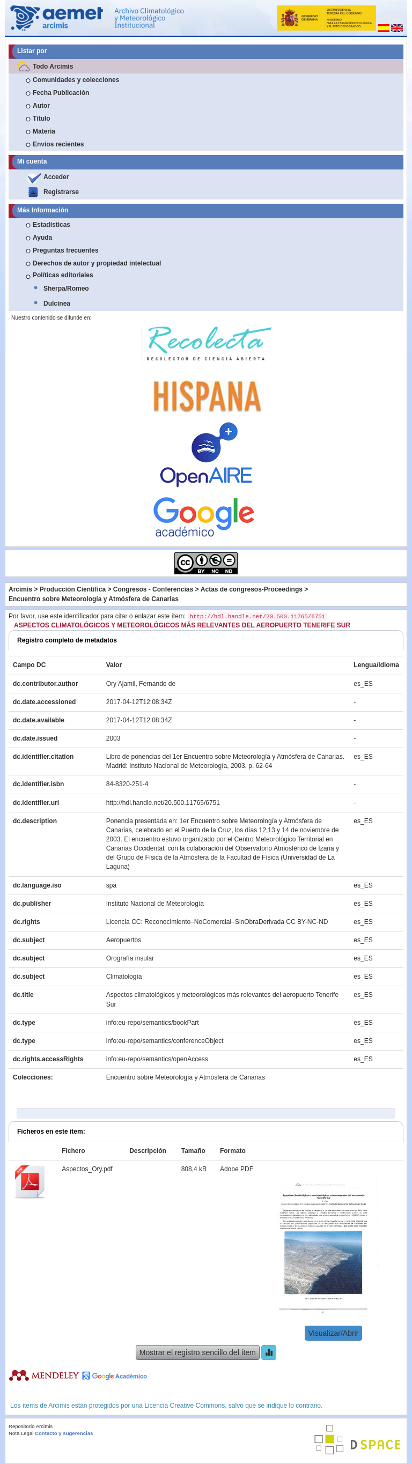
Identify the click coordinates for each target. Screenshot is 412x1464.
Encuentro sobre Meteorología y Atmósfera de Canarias (94, 599)
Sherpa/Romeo (66, 288)
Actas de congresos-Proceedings (252, 589)
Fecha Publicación (61, 93)
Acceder (56, 177)
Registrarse (61, 192)
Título (41, 118)
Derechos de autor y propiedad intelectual (97, 263)
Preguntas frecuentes (66, 250)
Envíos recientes (58, 144)
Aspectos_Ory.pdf (87, 1169)
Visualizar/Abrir (333, 1333)
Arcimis (20, 589)
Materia (44, 131)
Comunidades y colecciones (76, 80)
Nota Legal (21, 1433)
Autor (41, 105)
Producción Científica (73, 589)
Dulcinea (56, 303)
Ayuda (42, 237)
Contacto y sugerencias (64, 1433)
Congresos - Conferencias (153, 589)
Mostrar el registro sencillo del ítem (197, 1352)
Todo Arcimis (53, 66)
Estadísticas (51, 224)
